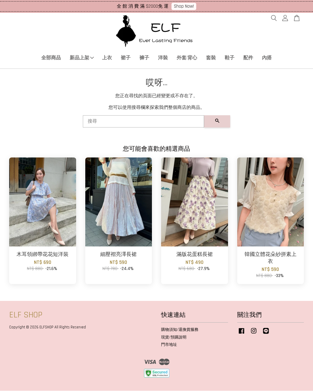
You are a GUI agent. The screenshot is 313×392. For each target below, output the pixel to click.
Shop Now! (184, 6)
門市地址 (169, 345)
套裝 (211, 58)
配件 (248, 58)
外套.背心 (187, 58)
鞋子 (229, 58)
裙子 (126, 58)
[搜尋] (143, 122)
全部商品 (51, 58)
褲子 (144, 58)
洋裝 (163, 58)
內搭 (267, 58)
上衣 (107, 58)
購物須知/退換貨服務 (179, 330)
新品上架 (82, 58)
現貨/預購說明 (173, 338)
